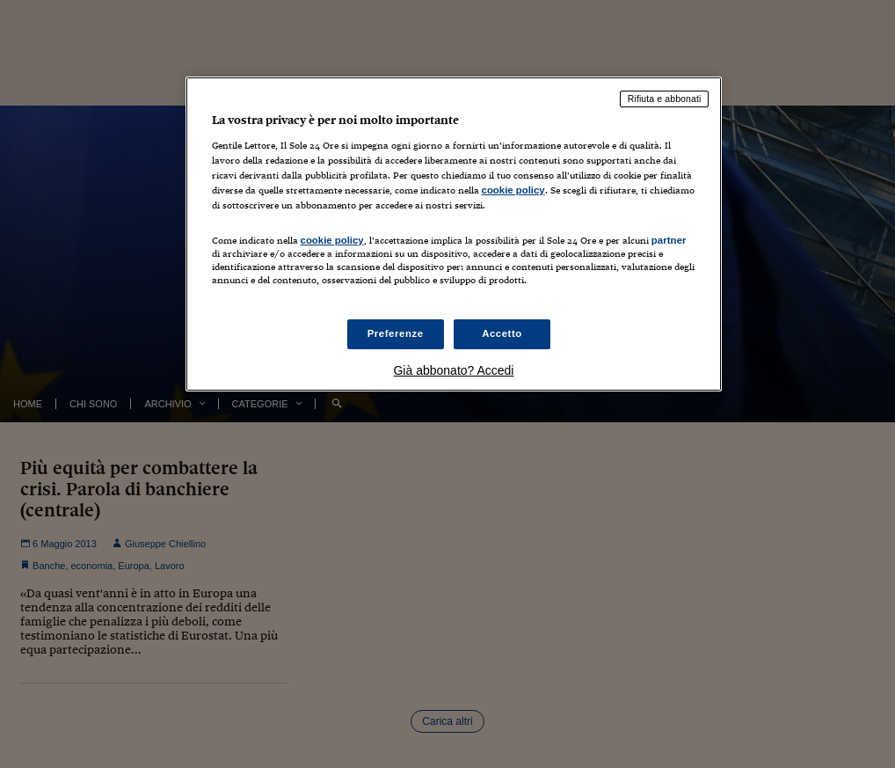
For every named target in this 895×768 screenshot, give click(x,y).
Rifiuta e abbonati (665, 98)
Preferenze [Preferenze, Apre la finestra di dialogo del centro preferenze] (395, 333)
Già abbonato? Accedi (453, 370)
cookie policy (513, 190)
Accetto (502, 333)
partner (669, 240)
